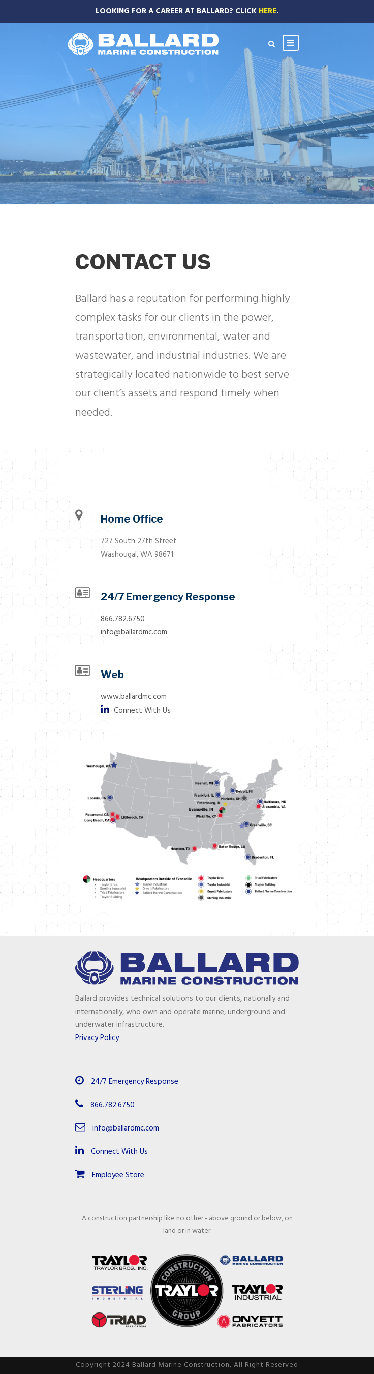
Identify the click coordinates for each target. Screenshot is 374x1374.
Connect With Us (136, 711)
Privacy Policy (97, 1038)
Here (267, 11)
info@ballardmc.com (134, 632)
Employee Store (109, 1175)
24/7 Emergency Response (134, 1082)
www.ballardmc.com (134, 697)
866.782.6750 (123, 619)
